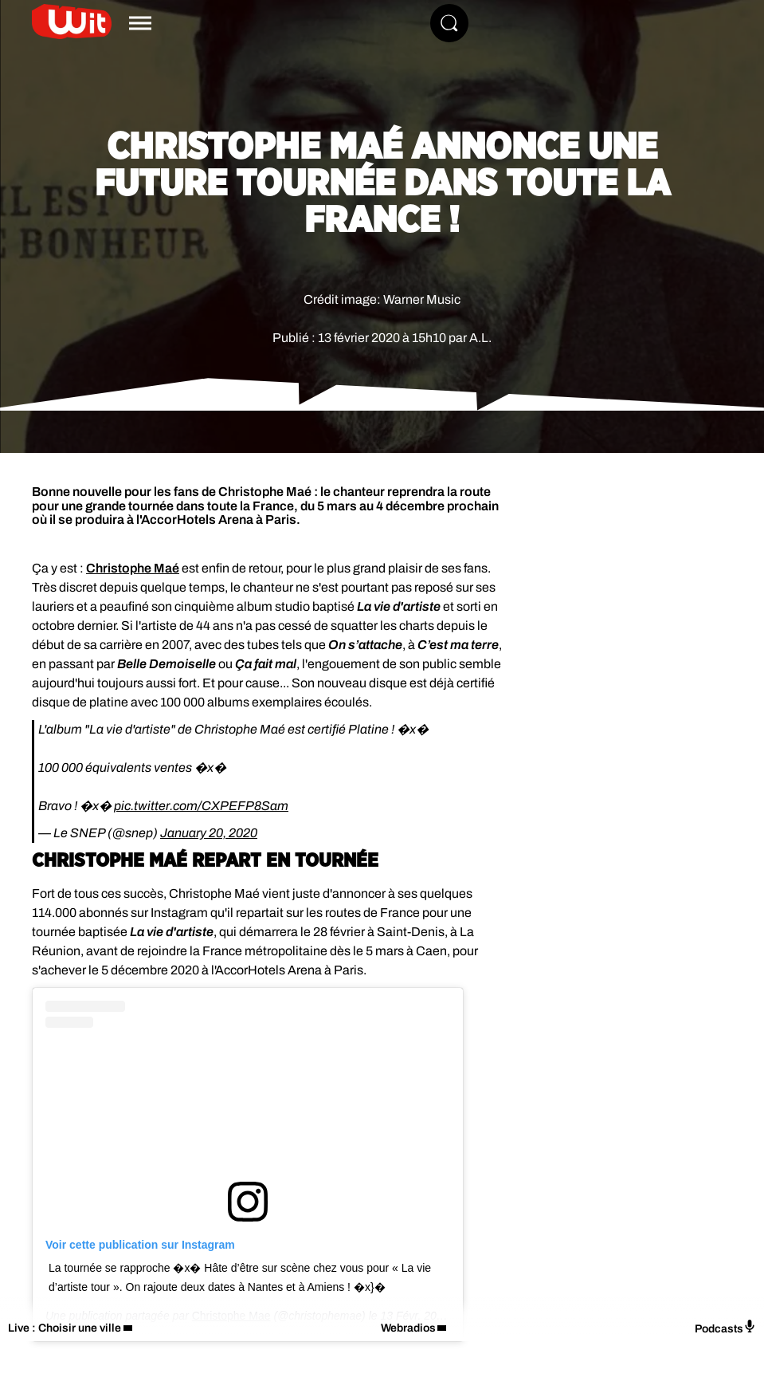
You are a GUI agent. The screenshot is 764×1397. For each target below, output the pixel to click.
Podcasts (725, 1327)
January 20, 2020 (208, 833)
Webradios (408, 1328)
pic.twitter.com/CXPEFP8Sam (201, 806)
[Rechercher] (449, 23)
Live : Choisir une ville (64, 1328)
